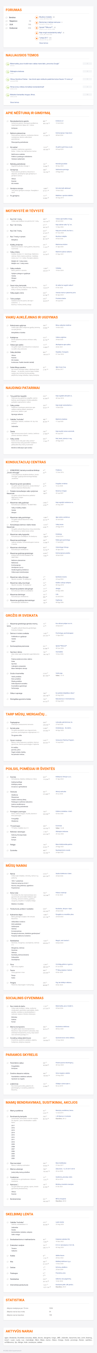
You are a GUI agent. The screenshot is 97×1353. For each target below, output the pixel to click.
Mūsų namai (16, 866)
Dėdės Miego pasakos (16, 367)
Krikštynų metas (16, 784)
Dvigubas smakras (61, 483)
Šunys (13, 975)
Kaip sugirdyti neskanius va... (65, 502)
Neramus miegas (61, 491)
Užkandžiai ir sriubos (18, 922)
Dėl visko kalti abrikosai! (63, 188)
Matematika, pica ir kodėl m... (65, 1006)
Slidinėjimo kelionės (62, 831)
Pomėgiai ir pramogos (16, 812)
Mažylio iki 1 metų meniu (19, 261)
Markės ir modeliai (17, 904)
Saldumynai (15, 926)
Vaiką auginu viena (15, 293)
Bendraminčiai (14, 1199)
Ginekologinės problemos (20, 570)
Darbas (13, 1019)
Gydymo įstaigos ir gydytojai (20, 273)
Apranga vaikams (17, 414)
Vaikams (14, 1251)
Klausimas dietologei (16, 594)
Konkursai (18, 28)
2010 (13, 1142)
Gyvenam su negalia (18, 1079)
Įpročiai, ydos (15, 750)
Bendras (11, 17)
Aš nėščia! (12, 147)
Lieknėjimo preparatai (18, 666)
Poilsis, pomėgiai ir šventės (30, 769)
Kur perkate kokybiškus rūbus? (65, 693)
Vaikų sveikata (14, 268)
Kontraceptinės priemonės (18, 646)
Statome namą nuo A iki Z (19, 883)
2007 (13, 1149)
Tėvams (14, 1248)
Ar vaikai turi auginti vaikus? (64, 285)
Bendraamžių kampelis (17, 1116)
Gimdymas (12, 170)
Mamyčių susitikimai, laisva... (65, 1110)
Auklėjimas (12, 337)
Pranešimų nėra (61, 1273)
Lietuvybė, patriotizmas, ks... (64, 722)
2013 (13, 1135)
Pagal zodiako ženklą (18, 752)
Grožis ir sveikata (22, 615)
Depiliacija (59, 600)
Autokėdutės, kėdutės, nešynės (21, 1232)
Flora (10, 964)
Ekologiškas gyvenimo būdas (19, 699)
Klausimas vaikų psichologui (18, 517)
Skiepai (13, 278)
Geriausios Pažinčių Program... (65, 740)
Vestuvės (12, 792)
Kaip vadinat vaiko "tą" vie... (64, 224)
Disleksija (59, 534)
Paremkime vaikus (15, 1063)
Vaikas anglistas (61, 337)
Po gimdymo (13, 196)
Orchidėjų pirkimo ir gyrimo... (64, 964)
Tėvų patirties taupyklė (16, 396)
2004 (13, 1156)
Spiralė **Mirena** (61, 646)
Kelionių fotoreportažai (18, 835)
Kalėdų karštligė (16, 782)
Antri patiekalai (16, 924)
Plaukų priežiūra (16, 681)
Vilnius (13, 179)
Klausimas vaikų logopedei (18, 534)
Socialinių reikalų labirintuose (19, 1038)
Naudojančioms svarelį (63, 850)
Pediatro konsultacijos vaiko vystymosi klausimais (22, 492)
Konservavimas (16, 931)
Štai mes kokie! (14, 1163)
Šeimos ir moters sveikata (18, 633)
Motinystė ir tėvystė (25, 211)
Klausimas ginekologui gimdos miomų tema (22, 625)
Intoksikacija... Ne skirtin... (64, 728)
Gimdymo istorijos (15, 188)
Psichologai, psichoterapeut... (65, 633)
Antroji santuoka (61, 791)
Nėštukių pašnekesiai (16, 164)
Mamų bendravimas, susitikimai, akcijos (41, 1102)
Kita (10, 1262)
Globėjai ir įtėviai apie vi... (63, 1083)
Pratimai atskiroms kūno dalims (21, 659)
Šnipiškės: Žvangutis (62, 352)
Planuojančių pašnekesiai (19, 142)
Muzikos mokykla (61, 236)
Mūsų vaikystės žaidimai (63, 325)
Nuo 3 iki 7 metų (14, 231)
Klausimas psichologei (16, 540)
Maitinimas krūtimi (61, 244)
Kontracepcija (16, 565)
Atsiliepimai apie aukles (63, 344)
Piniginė (11, 983)
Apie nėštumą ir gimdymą (28, 113)
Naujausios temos (22, 55)
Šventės (11, 777)
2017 (13, 1125)
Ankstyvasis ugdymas (16, 325)
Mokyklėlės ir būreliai (18, 332)
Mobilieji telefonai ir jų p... (63, 1261)
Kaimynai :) (12, 1184)
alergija (58, 588)
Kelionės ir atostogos (16, 832)
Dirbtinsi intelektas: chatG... (64, 811)
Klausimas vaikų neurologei (18, 583)
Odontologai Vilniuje (62, 547)
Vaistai (13, 276)
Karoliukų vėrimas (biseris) (20, 955)
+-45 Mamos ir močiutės (63, 1116)
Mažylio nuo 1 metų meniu (19, 263)
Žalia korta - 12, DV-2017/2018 (65, 1169)
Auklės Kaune (60, 1255)
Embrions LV (59, 121)
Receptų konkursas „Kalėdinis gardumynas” (25, 933)
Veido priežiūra (16, 676)
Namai (11, 874)
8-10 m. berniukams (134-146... (65, 1245)
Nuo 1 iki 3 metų (14, 225)
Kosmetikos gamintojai (19, 686)
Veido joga (59, 673)
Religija (11, 845)
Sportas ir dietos (14, 652)
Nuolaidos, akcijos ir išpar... (64, 908)
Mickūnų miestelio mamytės (65, 1184)
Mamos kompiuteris (16, 1027)
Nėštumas (14, 563)
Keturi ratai (12, 893)
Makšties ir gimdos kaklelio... (65, 195)
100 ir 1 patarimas (17, 881)
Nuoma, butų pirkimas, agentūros (22, 885)
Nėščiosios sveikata (18, 154)
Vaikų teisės (59, 524)
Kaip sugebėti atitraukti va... (64, 396)
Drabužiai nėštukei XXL (63, 1239)
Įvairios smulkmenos (18, 804)
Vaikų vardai (13, 439)
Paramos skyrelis (22, 1055)
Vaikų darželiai (14, 352)
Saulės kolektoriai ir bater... (64, 873)
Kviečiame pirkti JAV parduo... (65, 1284)
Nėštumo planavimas (16, 133)
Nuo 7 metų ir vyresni (16, 237)
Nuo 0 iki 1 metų (14, 219)
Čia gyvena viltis (16, 735)
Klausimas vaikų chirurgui (17, 577)
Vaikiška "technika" (15, 419)
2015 (13, 1130)
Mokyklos (14, 240)
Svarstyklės (59, 652)
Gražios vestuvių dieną (18, 799)
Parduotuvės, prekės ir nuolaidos (20, 909)
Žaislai (11, 431)
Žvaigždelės (15, 1066)
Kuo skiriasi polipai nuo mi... (64, 623)
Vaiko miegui (15, 1234)
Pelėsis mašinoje (61, 892)
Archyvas (14, 128)
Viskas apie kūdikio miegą (64, 219)
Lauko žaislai (60, 1222)
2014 (13, 1132)
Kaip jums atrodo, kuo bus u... (65, 230)
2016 (13, 1128)
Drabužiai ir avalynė (15, 1245)
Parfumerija (15, 688)
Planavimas (15, 797)
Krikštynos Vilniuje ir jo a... (64, 777)
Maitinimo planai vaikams (64, 252)
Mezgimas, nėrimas (17, 948)
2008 (13, 1146)
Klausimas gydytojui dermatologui (21, 600)
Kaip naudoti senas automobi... (65, 431)
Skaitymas (14, 821)
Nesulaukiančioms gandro (18, 121)
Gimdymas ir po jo (17, 567)
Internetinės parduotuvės (17, 1285)
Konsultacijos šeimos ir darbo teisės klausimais (21, 526)
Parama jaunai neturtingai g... (65, 1063)
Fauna (11, 970)
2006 (13, 1151)
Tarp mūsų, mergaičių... (26, 714)
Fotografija (15, 818)
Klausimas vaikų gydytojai (18, 503)
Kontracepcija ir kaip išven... (64, 133)
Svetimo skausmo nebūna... (18, 1073)
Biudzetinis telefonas (62, 1026)
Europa (13, 840)
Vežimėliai (14, 426)
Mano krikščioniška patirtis (64, 844)
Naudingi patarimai (23, 388)
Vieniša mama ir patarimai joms (66, 292)
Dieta (13, 661)
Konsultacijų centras (26, 462)
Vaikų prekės (13, 405)
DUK (18, 24)
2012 (13, 1137)
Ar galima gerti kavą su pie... (64, 147)
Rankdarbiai (13, 941)
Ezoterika (12, 850)
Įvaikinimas (12, 1084)
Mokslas (14, 1017)
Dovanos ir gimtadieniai (19, 787)
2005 (13, 1154)
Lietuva (13, 837)
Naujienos (18, 21)
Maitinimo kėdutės (61, 419)
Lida (57, 594)
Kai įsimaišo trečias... (18, 754)
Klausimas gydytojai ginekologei (20, 553)
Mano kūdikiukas (61, 1163)
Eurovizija (59, 826)
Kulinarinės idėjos (14, 915)
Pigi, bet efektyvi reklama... (64, 982)
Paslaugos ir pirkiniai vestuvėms (21, 802)
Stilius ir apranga (14, 693)
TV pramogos (13, 826)
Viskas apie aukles (15, 345)
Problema (59, 470)
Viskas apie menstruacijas (20, 572)
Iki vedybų (14, 747)
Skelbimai (14, 795)
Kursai (13, 1022)
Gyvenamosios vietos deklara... (65, 1038)
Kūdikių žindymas (15, 245)
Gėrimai (13, 929)
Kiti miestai (15, 183)
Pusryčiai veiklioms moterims (20, 936)
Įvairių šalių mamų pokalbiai (20, 1172)
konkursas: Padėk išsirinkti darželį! (22, 362)
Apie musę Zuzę (61, 367)
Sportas (14, 664)
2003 (13, 1158)
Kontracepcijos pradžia (63, 553)
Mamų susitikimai (15, 1111)
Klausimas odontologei (17, 547)
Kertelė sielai (13, 728)
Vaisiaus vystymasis (18, 159)
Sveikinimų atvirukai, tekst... (64, 1177)
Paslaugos (12, 1273)
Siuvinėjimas (15, 959)
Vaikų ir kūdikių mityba (18, 508)
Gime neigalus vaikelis (63, 1073)
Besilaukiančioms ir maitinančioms (21, 1239)
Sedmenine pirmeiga (62, 169)
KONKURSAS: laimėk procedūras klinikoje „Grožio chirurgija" (23, 471)
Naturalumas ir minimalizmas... (66, 699)
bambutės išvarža (61, 577)
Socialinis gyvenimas (24, 998)
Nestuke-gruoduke (61, 164)
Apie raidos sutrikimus (63, 517)
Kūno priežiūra (16, 679)
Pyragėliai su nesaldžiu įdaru (65, 914)
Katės (13, 978)
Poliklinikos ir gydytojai (18, 636)
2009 (13, 1144)
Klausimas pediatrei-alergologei (20, 589)
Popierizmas (15, 888)
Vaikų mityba (13, 252)
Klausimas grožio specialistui (19, 484)
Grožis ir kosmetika (15, 673)
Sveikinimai (12, 1177)
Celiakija (58, 268)
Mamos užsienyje (15, 1169)
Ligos (13, 280)
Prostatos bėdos (61, 298)
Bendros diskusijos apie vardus (21, 448)
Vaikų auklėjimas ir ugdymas (32, 317)
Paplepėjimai (13, 722)
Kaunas (13, 181)
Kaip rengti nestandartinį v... (64, 405)
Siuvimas (14, 950)
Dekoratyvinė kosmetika (19, 683)
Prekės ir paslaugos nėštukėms (21, 156)
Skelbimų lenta (19, 1214)
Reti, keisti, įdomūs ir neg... (64, 438)
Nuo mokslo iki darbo (16, 1006)
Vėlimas (14, 952)
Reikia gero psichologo (63, 540)
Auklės (11, 1256)
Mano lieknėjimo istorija (19, 668)
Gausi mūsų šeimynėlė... (17, 285)
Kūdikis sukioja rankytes (63, 583)
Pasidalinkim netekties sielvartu (21, 1076)
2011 (13, 1139)
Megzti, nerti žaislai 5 (62, 940)
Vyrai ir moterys (14, 740)
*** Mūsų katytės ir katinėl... (64, 970)
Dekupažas (15, 957)
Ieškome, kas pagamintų (63, 1279)
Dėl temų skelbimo (61, 1267)
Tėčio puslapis (13, 299)
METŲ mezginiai (61, 1199)
